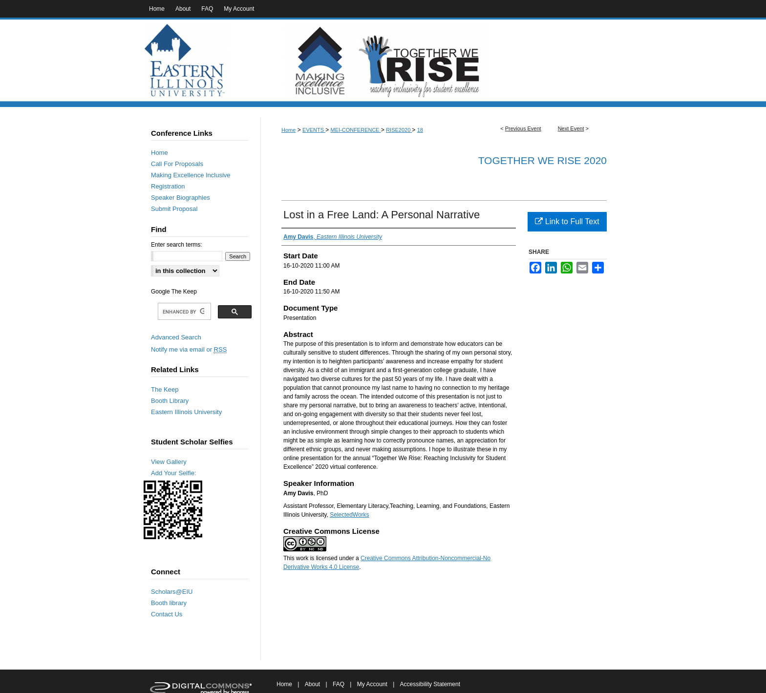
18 (420, 130)
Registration (168, 186)
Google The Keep (174, 291)
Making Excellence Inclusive (191, 175)
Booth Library (170, 400)
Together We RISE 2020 (542, 160)
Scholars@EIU (171, 591)
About (312, 684)
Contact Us (166, 614)
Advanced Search (176, 337)
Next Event (571, 128)
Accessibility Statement (430, 684)
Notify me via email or (189, 349)
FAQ (338, 684)
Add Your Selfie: (173, 473)
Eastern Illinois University (186, 412)
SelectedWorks (349, 514)
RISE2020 (399, 130)
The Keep (164, 389)
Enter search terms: (176, 244)
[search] (183, 311)
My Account (372, 684)
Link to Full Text (567, 221)
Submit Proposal (174, 208)
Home (288, 130)
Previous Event (523, 128)
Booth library (169, 603)
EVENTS (313, 130)
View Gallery (169, 461)
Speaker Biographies (180, 197)
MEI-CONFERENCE (355, 130)
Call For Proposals (177, 164)
